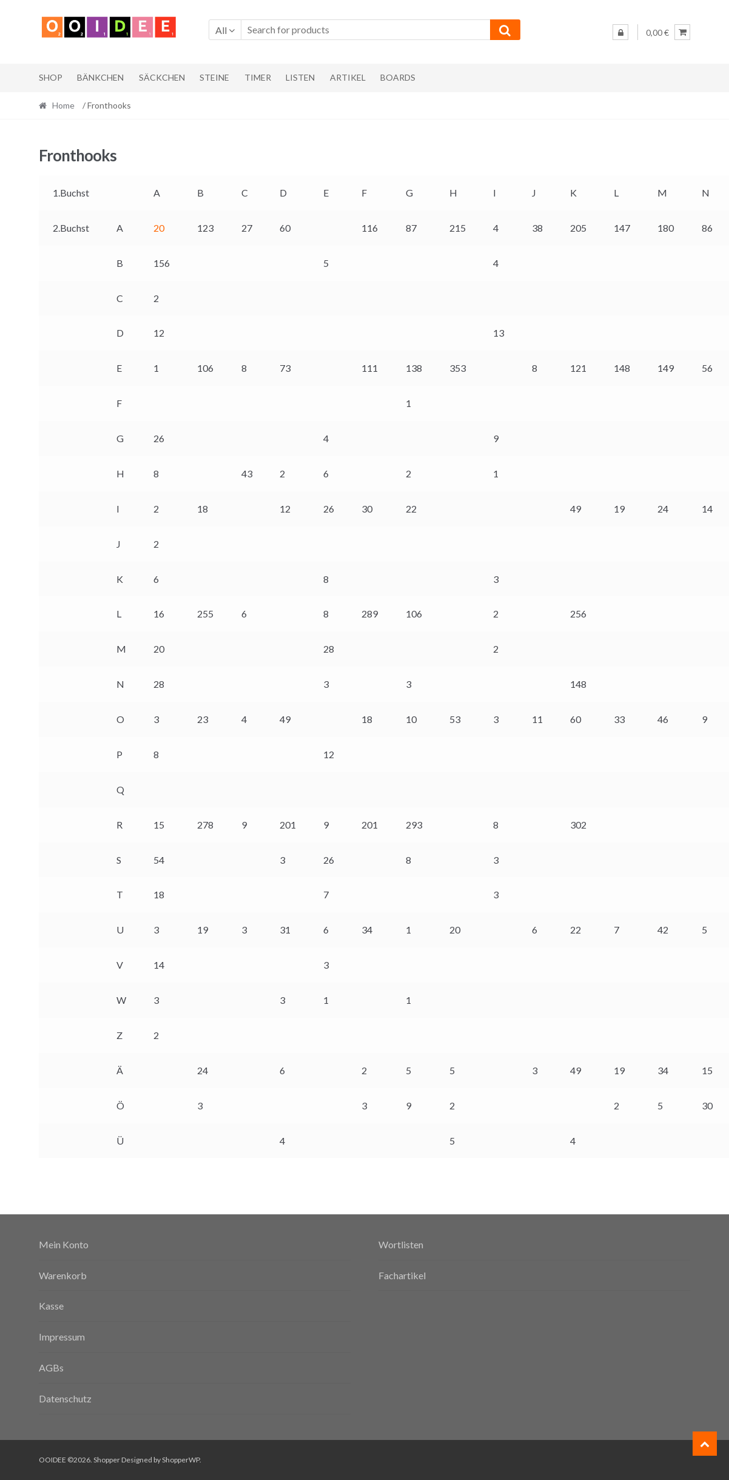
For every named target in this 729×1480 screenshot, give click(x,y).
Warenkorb (63, 1275)
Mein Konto (64, 1244)
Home (63, 105)
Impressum (62, 1336)
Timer (257, 77)
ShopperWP (181, 1459)
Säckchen (162, 77)
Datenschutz (65, 1398)
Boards (397, 77)
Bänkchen (100, 77)
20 (158, 228)
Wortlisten (400, 1244)
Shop (50, 77)
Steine (214, 77)
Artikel (348, 77)
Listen (300, 77)
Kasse (51, 1305)
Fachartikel (402, 1275)
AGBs (51, 1367)
